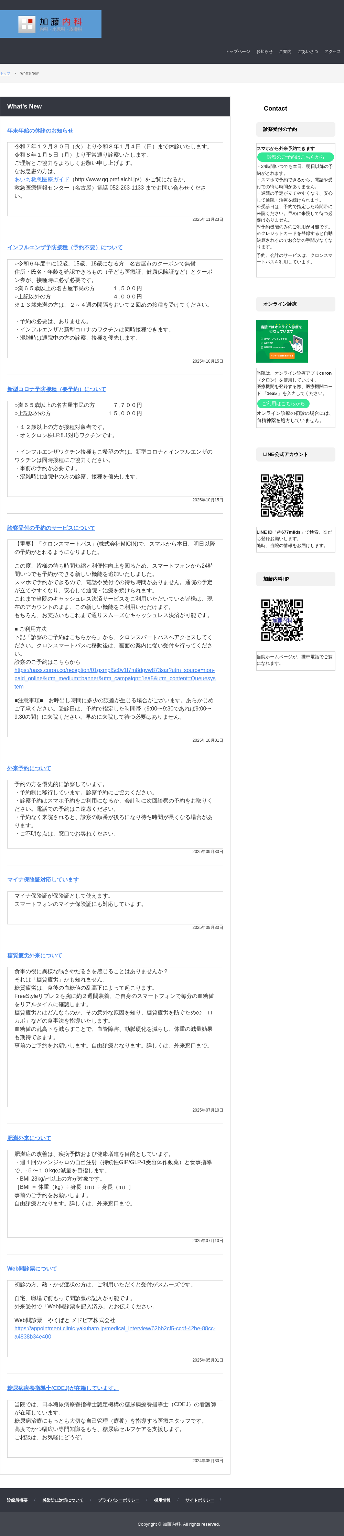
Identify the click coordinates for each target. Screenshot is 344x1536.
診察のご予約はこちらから (296, 157)
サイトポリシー (199, 1500)
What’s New (24, 106)
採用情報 (162, 1500)
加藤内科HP (276, 579)
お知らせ (264, 51)
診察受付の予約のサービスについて (51, 528)
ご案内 (285, 51)
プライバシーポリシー (118, 1500)
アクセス (332, 51)
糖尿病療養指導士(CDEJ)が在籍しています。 (63, 1388)
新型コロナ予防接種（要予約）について (56, 389)
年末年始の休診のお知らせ (40, 131)
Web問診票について (32, 1269)
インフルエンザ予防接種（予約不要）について (65, 247)
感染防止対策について (63, 1500)
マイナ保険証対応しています (43, 880)
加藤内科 (148, 24)
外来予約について (29, 768)
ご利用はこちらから (283, 403)
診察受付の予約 (280, 129)
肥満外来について (29, 1138)
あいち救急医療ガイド (41, 179)
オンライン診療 (280, 304)
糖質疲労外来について (34, 955)
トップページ (237, 51)
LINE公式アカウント (285, 454)
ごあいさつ (308, 51)
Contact (275, 108)
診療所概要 (17, 1500)
